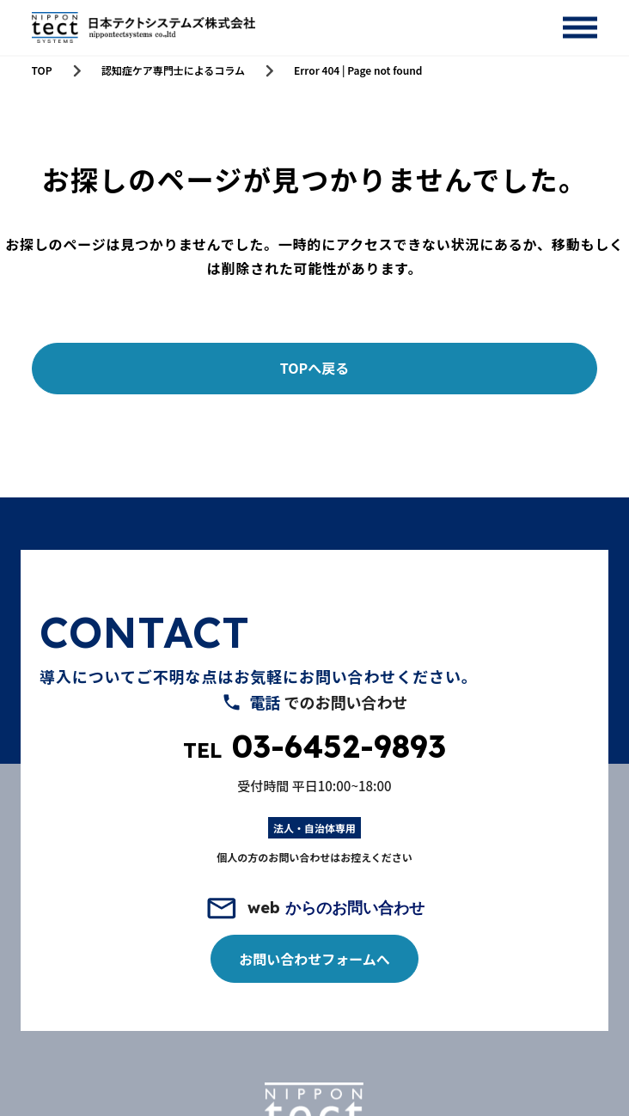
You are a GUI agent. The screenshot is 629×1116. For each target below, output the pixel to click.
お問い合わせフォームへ (314, 958)
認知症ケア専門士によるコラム (173, 70)
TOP (42, 70)
